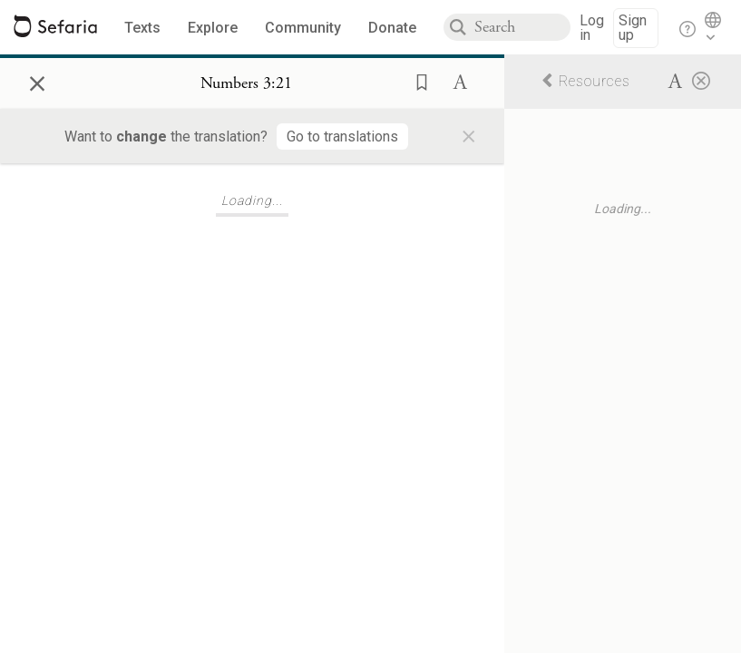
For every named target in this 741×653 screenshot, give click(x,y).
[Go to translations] (342, 136)
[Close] (701, 79)
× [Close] (37, 80)
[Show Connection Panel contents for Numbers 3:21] (246, 83)
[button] (416, 80)
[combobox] (522, 27)
